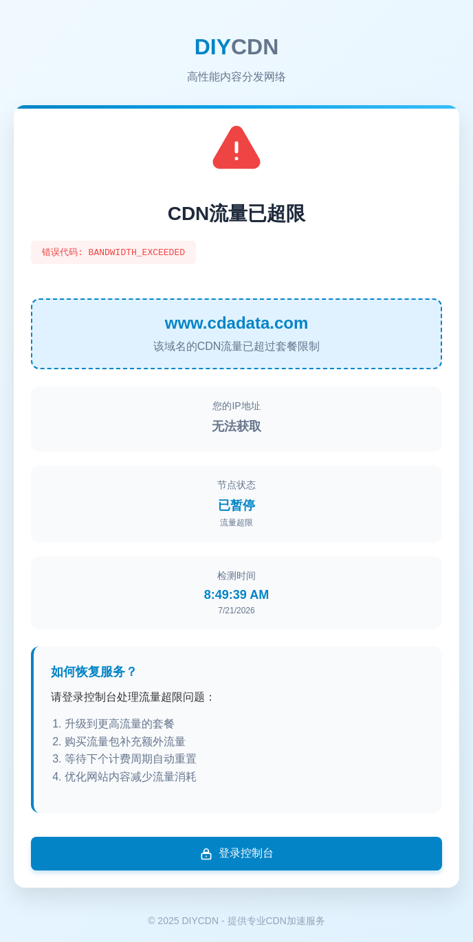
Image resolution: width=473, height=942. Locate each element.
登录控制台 (236, 855)
